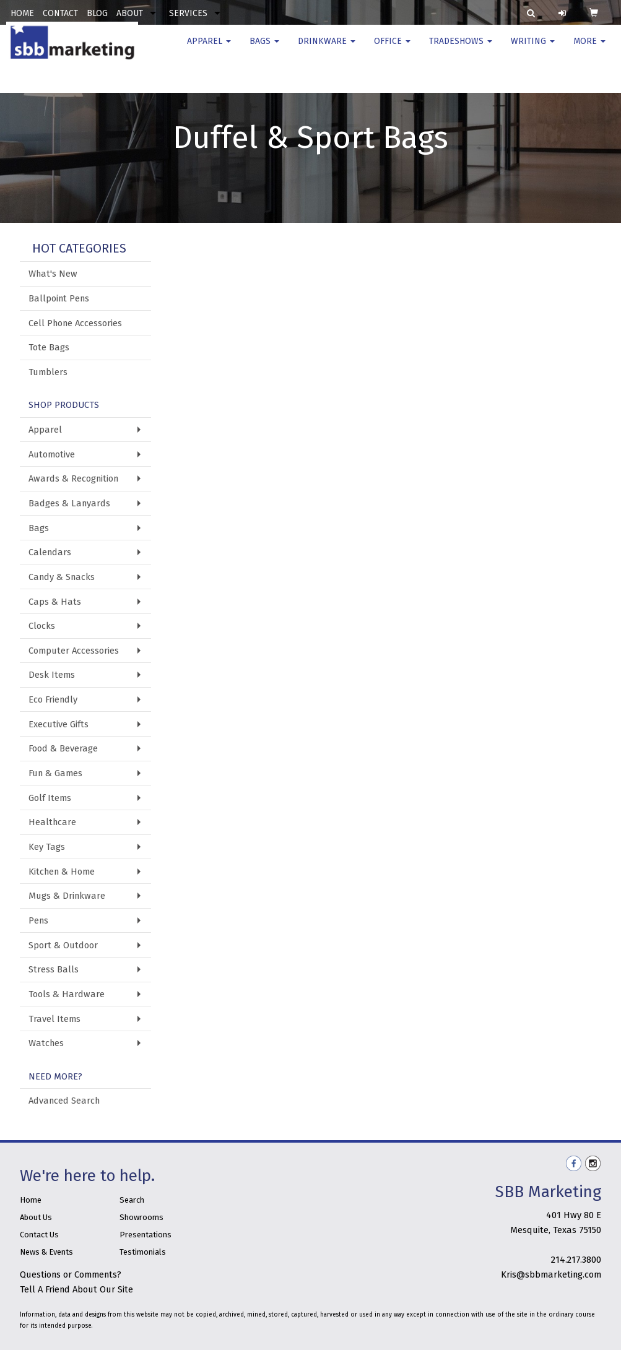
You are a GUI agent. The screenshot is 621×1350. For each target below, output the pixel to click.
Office (392, 49)
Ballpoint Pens (58, 298)
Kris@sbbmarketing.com (551, 1274)
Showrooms (141, 1217)
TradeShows (460, 49)
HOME (22, 13)
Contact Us (39, 1234)
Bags (264, 49)
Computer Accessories (73, 650)
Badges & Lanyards (69, 503)
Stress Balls (53, 969)
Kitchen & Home (61, 871)
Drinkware (326, 49)
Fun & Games (55, 773)
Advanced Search (64, 1100)
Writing (533, 49)
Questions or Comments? (70, 1274)
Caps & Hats (54, 601)
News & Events (46, 1252)
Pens (38, 920)
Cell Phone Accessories (75, 323)
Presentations (145, 1234)
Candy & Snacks (61, 576)
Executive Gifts (58, 724)
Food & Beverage (63, 748)
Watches (46, 1043)
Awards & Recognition (73, 478)
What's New (52, 273)
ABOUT (129, 13)
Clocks (41, 625)
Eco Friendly (52, 699)
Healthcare (52, 822)
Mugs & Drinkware (66, 895)
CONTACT (60, 13)
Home (30, 1200)
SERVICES (188, 13)
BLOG (97, 13)
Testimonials (142, 1252)
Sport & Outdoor (63, 945)
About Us (36, 1217)
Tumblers (47, 372)
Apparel (209, 49)
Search (131, 1200)
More (589, 49)
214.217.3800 (576, 1259)
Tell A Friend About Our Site (76, 1289)
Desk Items (51, 674)
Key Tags (46, 846)
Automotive (51, 454)
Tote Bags (48, 347)
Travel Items (54, 1018)
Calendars (49, 552)
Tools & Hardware (66, 994)
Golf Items (49, 797)
